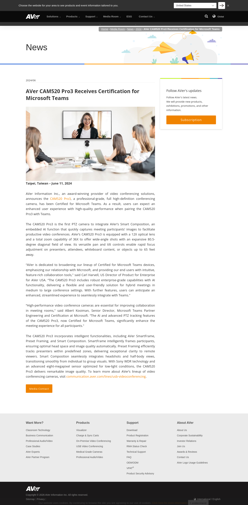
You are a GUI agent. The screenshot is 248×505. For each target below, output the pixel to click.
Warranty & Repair (136, 441)
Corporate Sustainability (190, 435)
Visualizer (81, 430)
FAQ (129, 457)
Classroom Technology (38, 430)
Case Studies (33, 446)
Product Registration (137, 435)
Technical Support (136, 451)
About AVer (185, 422)
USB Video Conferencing (89, 446)
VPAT (130, 468)
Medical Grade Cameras (89, 451)
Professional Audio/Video (39, 441)
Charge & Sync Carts (87, 435)
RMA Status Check (137, 446)
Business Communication (39, 435)
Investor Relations (186, 441)
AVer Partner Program (37, 457)
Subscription (191, 120)
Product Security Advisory (140, 473)
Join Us (181, 446)
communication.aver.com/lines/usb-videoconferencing (106, 376)
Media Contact (39, 388)
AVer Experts (33, 451)
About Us (182, 430)
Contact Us (183, 457)
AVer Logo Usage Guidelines (192, 462)
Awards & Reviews (187, 451)
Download (132, 430)
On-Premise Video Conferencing (93, 441)
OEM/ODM (132, 462)
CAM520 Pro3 (60, 199)
